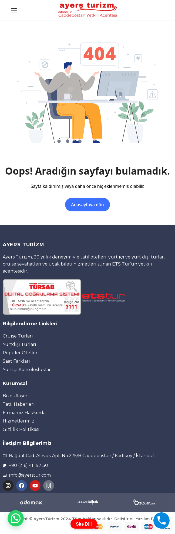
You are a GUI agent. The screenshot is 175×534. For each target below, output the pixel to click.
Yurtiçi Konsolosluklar (27, 369)
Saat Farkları (16, 361)
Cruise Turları (18, 336)
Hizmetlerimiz (18, 421)
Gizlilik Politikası (21, 429)
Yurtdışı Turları (19, 344)
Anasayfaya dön (87, 205)
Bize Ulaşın (15, 395)
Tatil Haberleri (19, 404)
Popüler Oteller (20, 352)
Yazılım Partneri (152, 518)
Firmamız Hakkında (24, 412)
